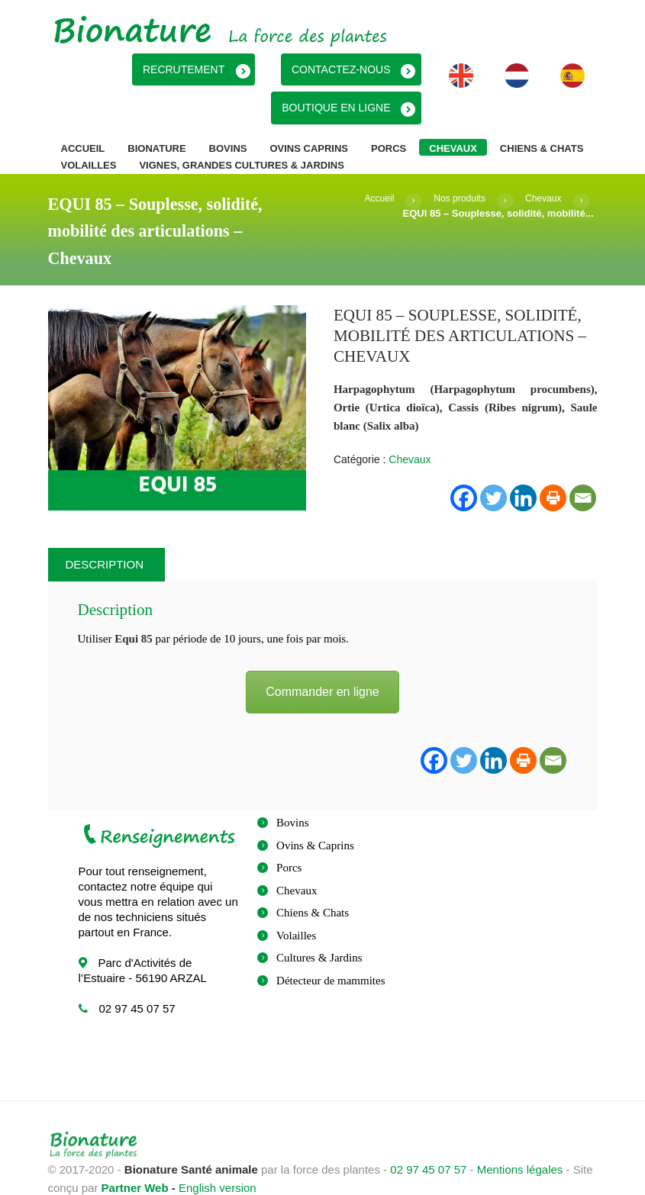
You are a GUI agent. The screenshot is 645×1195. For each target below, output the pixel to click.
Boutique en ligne (124, 68)
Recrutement (272, 68)
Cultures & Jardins (319, 927)
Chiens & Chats (312, 882)
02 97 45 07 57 (428, 1138)
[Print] (523, 730)
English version (217, 1157)
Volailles (296, 905)
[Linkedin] (493, 730)
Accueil (371, 167)
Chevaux (541, 167)
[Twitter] (463, 730)
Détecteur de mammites (330, 950)
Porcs (289, 837)
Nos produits (454, 167)
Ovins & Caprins (315, 815)
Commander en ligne (322, 660)
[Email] (553, 730)
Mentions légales (520, 1138)
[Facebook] (434, 730)
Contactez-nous (414, 68)
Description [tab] (105, 533)
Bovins (292, 792)
